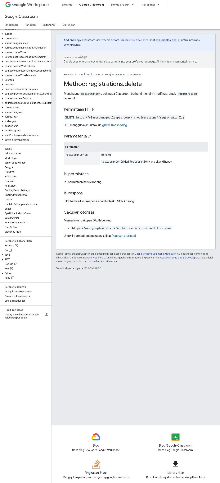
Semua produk (120, 4)
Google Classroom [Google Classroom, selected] (91, 4)
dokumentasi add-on (168, 40)
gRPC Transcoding (114, 125)
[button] (25, 34)
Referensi (148, 4)
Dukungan (68, 24)
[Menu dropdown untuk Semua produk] (133, 4)
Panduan (30, 24)
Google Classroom (21, 16)
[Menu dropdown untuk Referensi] (159, 4)
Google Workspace (89, 74)
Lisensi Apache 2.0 (94, 257)
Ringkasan (11, 24)
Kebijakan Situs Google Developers (179, 257)
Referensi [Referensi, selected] (49, 24)
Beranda (66, 4)
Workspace (30, 4)
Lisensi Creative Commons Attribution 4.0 (157, 253)
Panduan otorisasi (124, 236)
